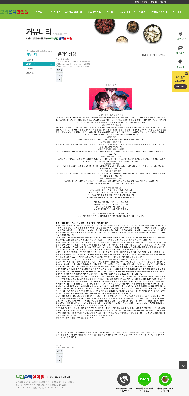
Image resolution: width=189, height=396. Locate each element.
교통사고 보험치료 (73, 11)
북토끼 (113, 332)
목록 (58, 80)
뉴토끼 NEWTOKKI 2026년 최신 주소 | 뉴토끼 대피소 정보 (139, 332)
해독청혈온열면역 (158, 11)
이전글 (59, 70)
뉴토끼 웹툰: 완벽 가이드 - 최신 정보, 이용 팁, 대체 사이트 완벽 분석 (82, 223)
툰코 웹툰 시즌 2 (100, 335)
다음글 (59, 75)
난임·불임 (56, 11)
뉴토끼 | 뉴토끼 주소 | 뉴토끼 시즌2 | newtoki (93, 332)
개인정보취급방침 (53, 377)
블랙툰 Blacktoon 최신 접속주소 (120, 335)
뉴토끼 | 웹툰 (65, 337)
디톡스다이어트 (93, 11)
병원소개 (40, 11)
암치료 (109, 11)
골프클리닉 (124, 11)
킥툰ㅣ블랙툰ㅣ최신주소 (65, 332)
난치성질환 (139, 11)
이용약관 (66, 377)
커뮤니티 (176, 11)
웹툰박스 (74, 337)
